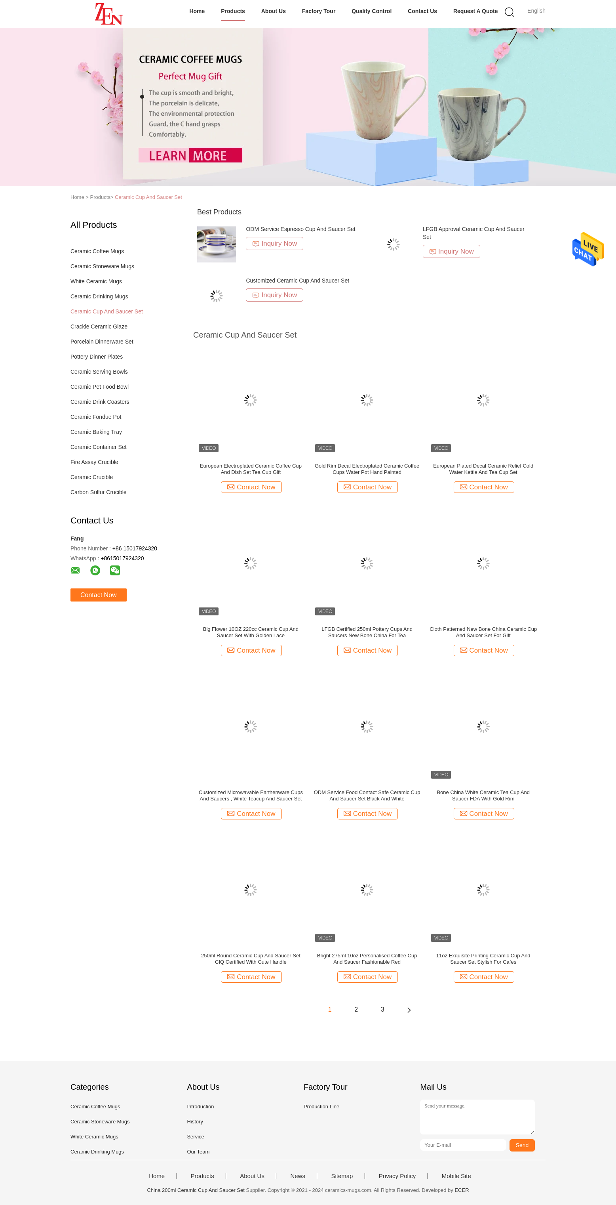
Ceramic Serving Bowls (99, 372)
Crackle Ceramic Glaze (98, 326)
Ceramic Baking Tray (96, 432)
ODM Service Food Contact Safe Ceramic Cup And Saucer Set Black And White (367, 795)
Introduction (200, 1107)
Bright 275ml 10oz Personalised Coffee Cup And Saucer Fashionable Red (367, 959)
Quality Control (372, 11)
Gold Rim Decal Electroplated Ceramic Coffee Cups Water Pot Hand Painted (367, 469)
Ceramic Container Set (98, 447)
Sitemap (342, 1176)
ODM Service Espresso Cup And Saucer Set (300, 229)
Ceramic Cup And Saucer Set (148, 197)
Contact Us (422, 11)
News (297, 1176)
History (195, 1122)
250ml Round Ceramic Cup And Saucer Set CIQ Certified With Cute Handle (250, 959)
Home (197, 11)
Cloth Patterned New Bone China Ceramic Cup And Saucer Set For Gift (483, 632)
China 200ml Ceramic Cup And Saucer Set (195, 1190)
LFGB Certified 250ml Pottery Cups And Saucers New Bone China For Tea (367, 632)
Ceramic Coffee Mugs (97, 251)
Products (233, 11)
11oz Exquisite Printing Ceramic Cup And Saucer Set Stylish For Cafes (483, 959)
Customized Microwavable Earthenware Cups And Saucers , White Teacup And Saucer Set (251, 795)
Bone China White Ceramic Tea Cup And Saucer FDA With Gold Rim (483, 795)
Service (195, 1137)
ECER (461, 1190)
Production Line (321, 1107)
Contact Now (98, 595)
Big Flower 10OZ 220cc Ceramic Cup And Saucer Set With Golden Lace (250, 632)
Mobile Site (456, 1176)
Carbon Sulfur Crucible (98, 492)
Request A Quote (475, 11)
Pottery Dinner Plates (96, 356)
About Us (273, 11)
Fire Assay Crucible (94, 462)
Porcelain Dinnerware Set (101, 341)
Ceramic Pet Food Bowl (99, 387)
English (536, 11)
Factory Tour (319, 11)
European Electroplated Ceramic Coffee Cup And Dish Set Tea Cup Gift (251, 469)
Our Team (198, 1152)
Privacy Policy (397, 1176)
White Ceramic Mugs (96, 281)
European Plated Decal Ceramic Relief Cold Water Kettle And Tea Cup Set (483, 469)
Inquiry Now (274, 243)
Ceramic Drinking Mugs (99, 296)
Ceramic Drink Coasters (99, 402)
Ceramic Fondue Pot (95, 417)
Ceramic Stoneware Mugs (102, 266)
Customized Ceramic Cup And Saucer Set (297, 280)
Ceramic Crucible (91, 477)
